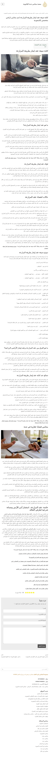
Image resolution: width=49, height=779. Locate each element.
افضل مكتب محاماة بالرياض (41, 704)
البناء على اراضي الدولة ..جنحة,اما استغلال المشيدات (36, 543)
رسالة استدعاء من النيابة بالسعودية (40, 675)
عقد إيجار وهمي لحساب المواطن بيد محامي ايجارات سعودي (34, 532)
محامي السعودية (44, 706)
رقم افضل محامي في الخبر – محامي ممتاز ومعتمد (36, 687)
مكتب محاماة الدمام (37, 661)
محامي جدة (4, 146)
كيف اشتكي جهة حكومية (42, 678)
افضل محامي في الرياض (42, 699)
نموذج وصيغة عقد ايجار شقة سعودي (10, 236)
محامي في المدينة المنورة (42, 718)
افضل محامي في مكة (43, 701)
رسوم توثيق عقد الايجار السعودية (10, 152)
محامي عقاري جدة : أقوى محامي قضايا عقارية (37, 566)
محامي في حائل (44, 723)
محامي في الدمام (44, 716)
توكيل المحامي (19, 775)
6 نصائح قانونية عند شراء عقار (41, 562)
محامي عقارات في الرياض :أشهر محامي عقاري (37, 558)
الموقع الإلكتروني (42, 597)
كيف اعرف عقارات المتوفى (41, 554)
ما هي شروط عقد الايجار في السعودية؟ (39, 536)
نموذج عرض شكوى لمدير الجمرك (40, 685)
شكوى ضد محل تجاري (43, 668)
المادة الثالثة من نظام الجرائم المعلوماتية (39, 673)
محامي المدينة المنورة (22, 661)
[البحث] (26, 644)
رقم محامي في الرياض (35, 777)
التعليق (44, 603)
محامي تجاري (11, 777)
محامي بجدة (45, 709)
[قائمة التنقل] (2, 4)
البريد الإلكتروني (42, 591)
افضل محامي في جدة (37, 399)
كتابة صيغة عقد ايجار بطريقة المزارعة (39, 26)
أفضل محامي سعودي (40, 13)
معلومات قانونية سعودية (42, 680)
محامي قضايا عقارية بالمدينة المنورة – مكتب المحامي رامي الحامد (33, 547)
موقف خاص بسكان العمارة (42, 690)
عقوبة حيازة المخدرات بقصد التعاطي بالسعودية (37, 670)
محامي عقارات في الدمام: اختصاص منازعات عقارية (36, 551)
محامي (46, 13)
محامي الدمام (18, 777)
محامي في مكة (36, 775)
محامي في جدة (32, 114)
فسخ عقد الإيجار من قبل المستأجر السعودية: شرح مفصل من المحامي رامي (31, 539)
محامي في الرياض (28, 775)
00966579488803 (40, 656)
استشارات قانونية (44, 697)
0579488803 (42, 654)
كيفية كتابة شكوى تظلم (42, 682)
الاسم (44, 585)
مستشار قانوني (25, 777)
